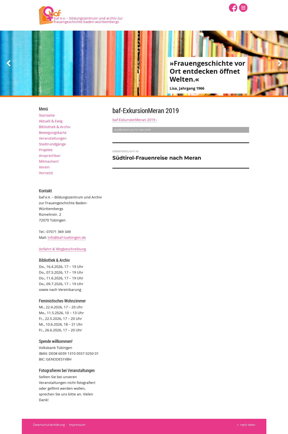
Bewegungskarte (52, 132)
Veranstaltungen (52, 138)
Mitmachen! (49, 161)
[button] (243, 8)
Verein (44, 167)
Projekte (46, 149)
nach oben (247, 424)
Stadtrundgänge (52, 144)
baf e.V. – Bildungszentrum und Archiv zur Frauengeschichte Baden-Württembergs (88, 20)
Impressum (77, 424)
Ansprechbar (49, 155)
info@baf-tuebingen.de (67, 237)
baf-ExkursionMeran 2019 (133, 119)
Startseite (47, 115)
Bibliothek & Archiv (54, 126)
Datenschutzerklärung (49, 424)
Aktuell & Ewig (50, 121)
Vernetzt (46, 172)
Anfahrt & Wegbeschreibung (62, 249)
